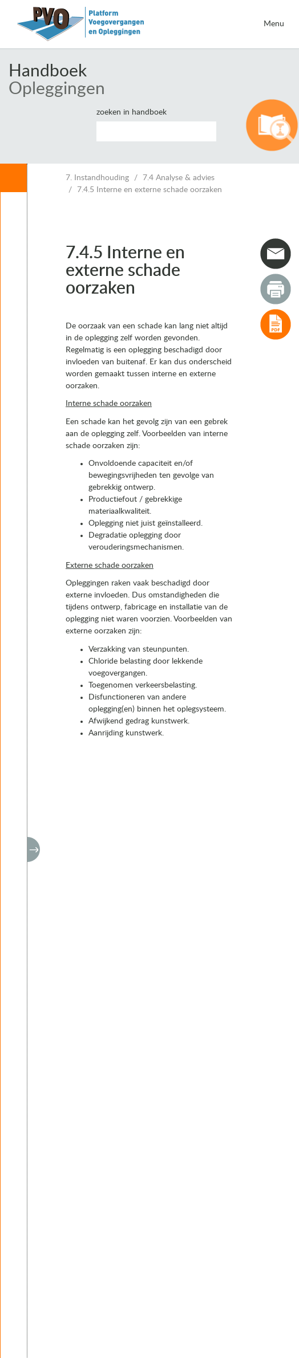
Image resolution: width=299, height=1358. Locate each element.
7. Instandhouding (97, 178)
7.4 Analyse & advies (179, 178)
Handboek (48, 71)
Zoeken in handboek (131, 112)
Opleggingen (57, 88)
